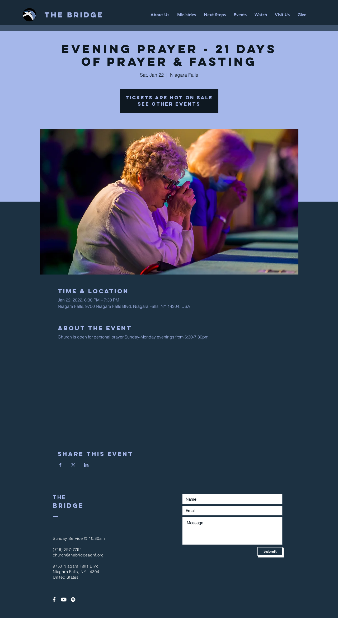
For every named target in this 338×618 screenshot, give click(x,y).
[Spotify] (73, 599)
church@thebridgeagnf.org (78, 554)
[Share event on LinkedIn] (86, 465)
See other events (169, 104)
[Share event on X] (73, 465)
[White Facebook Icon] (54, 599)
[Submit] (270, 551)
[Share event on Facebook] (60, 465)
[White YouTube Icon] (63, 599)
